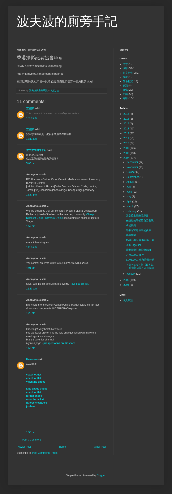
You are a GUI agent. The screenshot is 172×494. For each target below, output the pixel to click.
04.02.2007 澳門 (135, 254)
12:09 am (31, 118)
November (132, 167)
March (130, 206)
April (129, 201)
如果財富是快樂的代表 (138, 230)
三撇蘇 (30, 108)
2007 (127, 157)
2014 (127, 123)
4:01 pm (30, 267)
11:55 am (31, 247)
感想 (125, 64)
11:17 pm (31, 194)
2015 (127, 118)
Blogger (101, 475)
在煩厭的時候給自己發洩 (140, 220)
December (132, 162)
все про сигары (80, 283)
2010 (127, 143)
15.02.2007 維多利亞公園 (140, 240)
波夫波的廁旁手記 (67, 21)
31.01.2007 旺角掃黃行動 (140, 259)
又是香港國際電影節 (137, 215)
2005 (127, 284)
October (131, 172)
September (132, 177)
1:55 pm (30, 348)
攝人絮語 (128, 300)
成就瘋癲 (131, 225)
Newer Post (24, 446)
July (129, 186)
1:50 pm (30, 432)
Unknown (32, 359)
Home (62, 446)
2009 (127, 148)
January (131, 273)
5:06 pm (30, 163)
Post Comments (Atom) (45, 452)
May (129, 196)
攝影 (125, 68)
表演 (125, 85)
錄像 (125, 89)
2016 (127, 113)
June (129, 191)
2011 (127, 138)
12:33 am (31, 288)
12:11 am (31, 138)
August (130, 181)
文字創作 (128, 72)
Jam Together (133, 245)
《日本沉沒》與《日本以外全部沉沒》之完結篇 (140, 266)
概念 (125, 77)
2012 (127, 133)
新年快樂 (131, 235)
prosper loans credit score (59, 343)
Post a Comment (31, 439)
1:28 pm (30, 313)
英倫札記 (128, 81)
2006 (127, 280)
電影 (125, 98)
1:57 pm (30, 226)
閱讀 (125, 94)
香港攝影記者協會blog (138, 249)
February (131, 211)
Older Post (100, 446)
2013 (127, 128)
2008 (127, 153)
